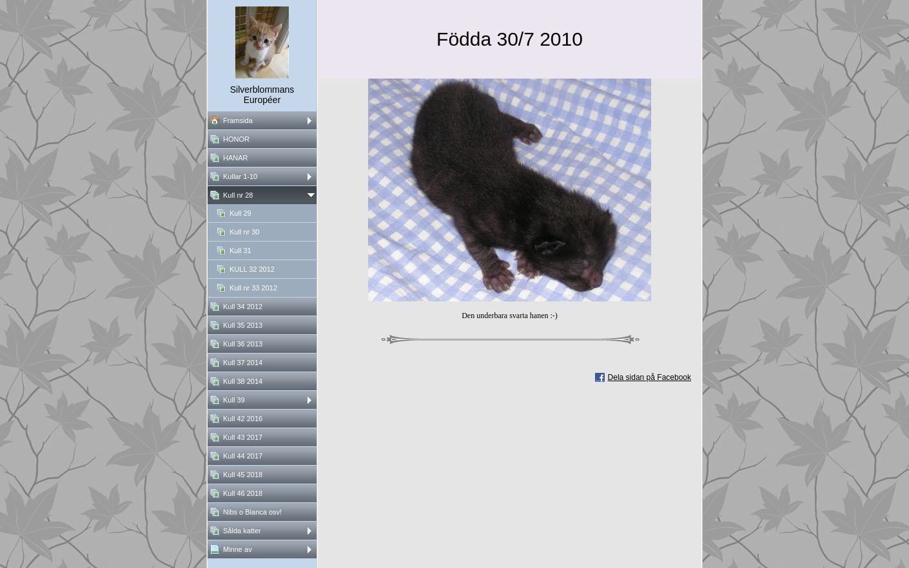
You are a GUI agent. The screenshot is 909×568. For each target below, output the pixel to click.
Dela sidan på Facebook (649, 377)
